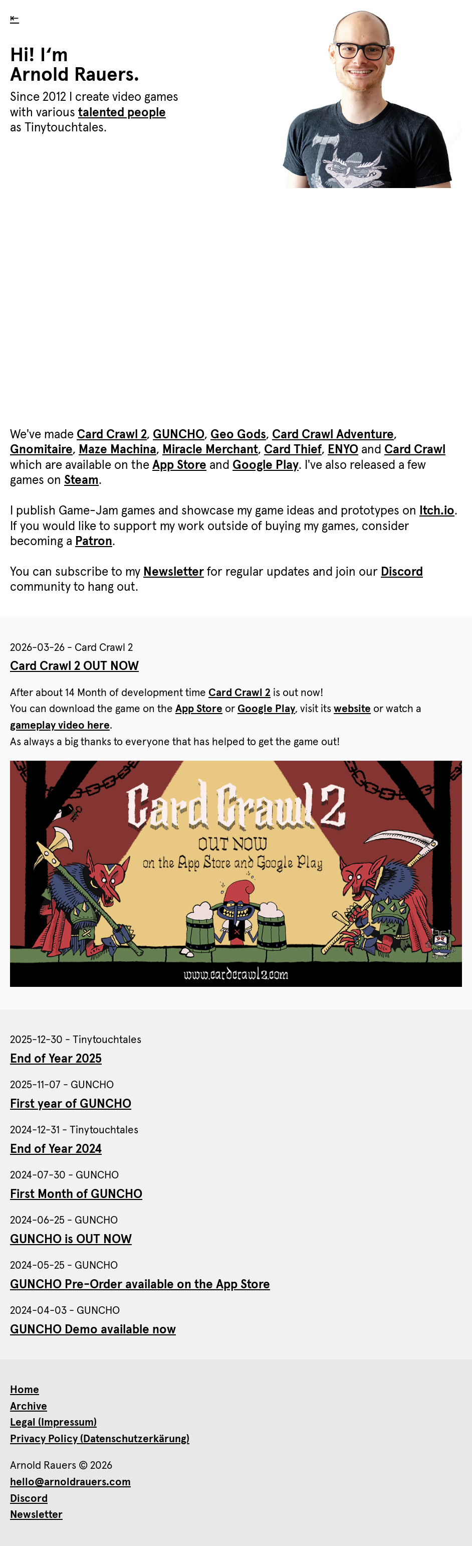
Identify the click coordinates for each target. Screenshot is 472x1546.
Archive (28, 1406)
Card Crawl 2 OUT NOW (74, 666)
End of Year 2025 (56, 1059)
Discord (402, 572)
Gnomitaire (41, 450)
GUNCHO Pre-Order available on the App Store (140, 1285)
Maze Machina (117, 450)
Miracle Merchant (210, 450)
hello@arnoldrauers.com (70, 1482)
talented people (122, 113)
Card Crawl (414, 450)
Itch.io (436, 511)
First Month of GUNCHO (76, 1194)
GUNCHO (178, 435)
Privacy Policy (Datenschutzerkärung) (99, 1439)
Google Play (265, 465)
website (352, 709)
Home (24, 1390)
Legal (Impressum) (53, 1422)
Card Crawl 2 (112, 435)
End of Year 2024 (56, 1149)
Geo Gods (238, 435)
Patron (93, 542)
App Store (179, 465)
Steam (81, 480)
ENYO (343, 450)
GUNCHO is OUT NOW (71, 1240)
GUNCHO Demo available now (93, 1330)
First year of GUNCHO (70, 1104)
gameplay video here (60, 725)
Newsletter (173, 572)
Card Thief (293, 450)
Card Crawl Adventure (333, 435)
